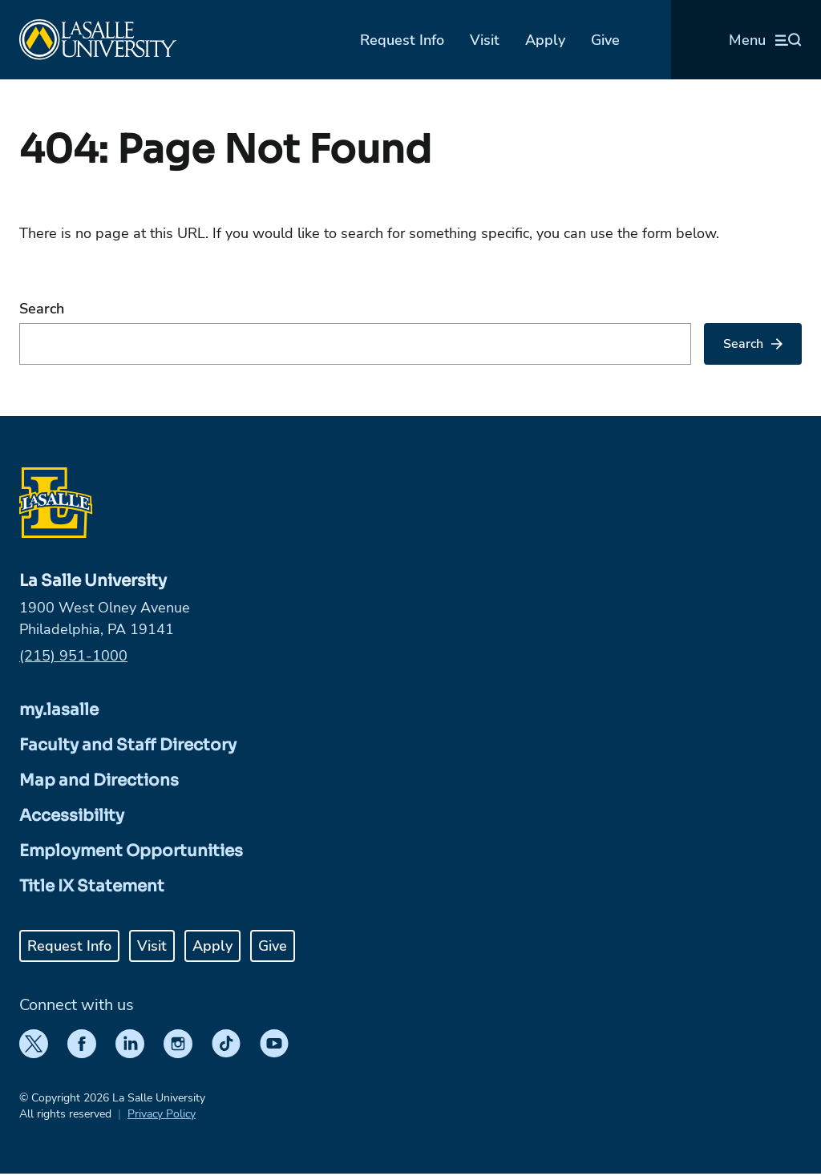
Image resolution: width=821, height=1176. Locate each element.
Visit (484, 40)
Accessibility (71, 816)
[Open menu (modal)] (765, 40)
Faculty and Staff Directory (128, 745)
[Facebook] (81, 1043)
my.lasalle (59, 710)
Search (41, 308)
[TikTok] (226, 1043)
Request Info (402, 40)
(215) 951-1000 (73, 655)
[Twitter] (33, 1043)
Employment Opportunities (131, 851)
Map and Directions (99, 780)
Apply (545, 40)
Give (605, 40)
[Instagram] (178, 1043)
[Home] (97, 39)
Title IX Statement (91, 886)
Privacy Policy (161, 1113)
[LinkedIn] (129, 1043)
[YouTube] (274, 1043)
